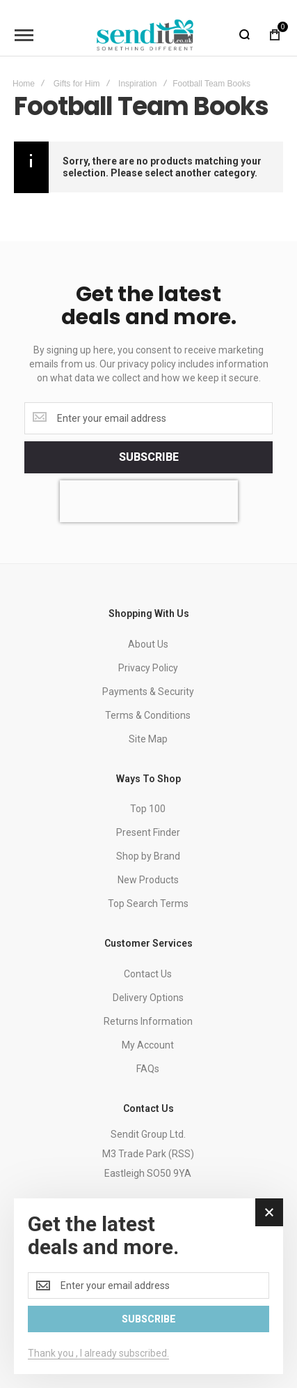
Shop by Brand (148, 856)
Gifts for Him (77, 84)
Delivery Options (148, 997)
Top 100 (148, 808)
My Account (148, 1045)
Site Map (148, 739)
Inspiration (137, 84)
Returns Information (148, 1021)
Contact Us (148, 973)
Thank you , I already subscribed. (98, 1353)
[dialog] (148, 1286)
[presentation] (149, 501)
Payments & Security (148, 691)
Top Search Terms (148, 903)
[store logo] (145, 34)
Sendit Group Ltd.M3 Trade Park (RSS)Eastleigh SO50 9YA (148, 1154)
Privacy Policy (148, 667)
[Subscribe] (148, 457)
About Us (148, 644)
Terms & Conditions (148, 715)
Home (24, 84)
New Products (148, 879)
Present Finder (148, 832)
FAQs (147, 1068)
